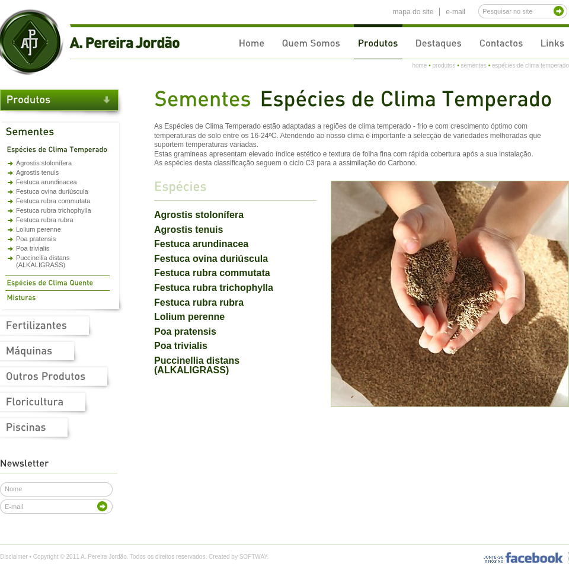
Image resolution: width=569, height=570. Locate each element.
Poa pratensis (36, 238)
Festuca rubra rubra (44, 219)
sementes (473, 65)
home (419, 65)
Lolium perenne (38, 229)
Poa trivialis (32, 248)
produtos (443, 65)
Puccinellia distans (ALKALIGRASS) (43, 261)
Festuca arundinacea (46, 181)
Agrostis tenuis (37, 172)
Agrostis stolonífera (44, 162)
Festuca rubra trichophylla (53, 210)
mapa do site (413, 12)
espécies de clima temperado (530, 65)
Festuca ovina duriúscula (52, 191)
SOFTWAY (253, 556)
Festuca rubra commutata (53, 200)
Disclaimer (14, 556)
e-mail (455, 12)
